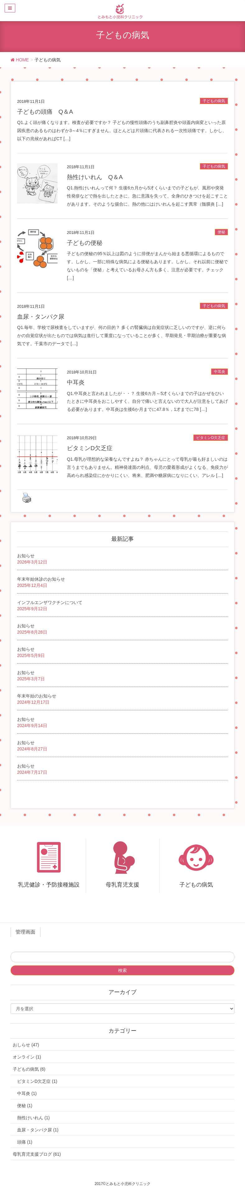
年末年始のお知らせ (36, 695)
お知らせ (26, 555)
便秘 (221, 232)
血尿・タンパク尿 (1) (37, 1129)
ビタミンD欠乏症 (210, 437)
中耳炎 (219, 371)
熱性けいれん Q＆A (95, 177)
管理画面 (25, 932)
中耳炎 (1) (27, 1093)
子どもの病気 (214, 101)
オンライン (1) (27, 1056)
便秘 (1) (24, 1105)
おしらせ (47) (26, 1044)
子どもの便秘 (84, 243)
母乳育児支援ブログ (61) (37, 1154)
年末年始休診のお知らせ (41, 579)
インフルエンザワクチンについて (49, 602)
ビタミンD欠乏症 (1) (37, 1081)
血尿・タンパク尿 (40, 316)
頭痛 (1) (24, 1142)
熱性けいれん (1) (33, 1117)
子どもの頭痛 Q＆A (45, 111)
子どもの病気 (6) (29, 1069)
